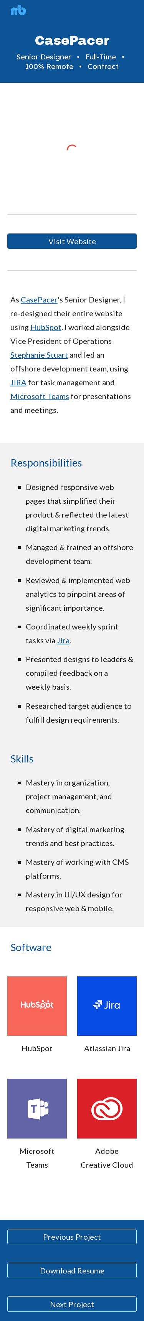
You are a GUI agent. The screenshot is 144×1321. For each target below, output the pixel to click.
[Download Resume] (72, 1270)
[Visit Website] (72, 241)
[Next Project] (72, 1304)
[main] (72, 52)
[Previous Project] (72, 1236)
